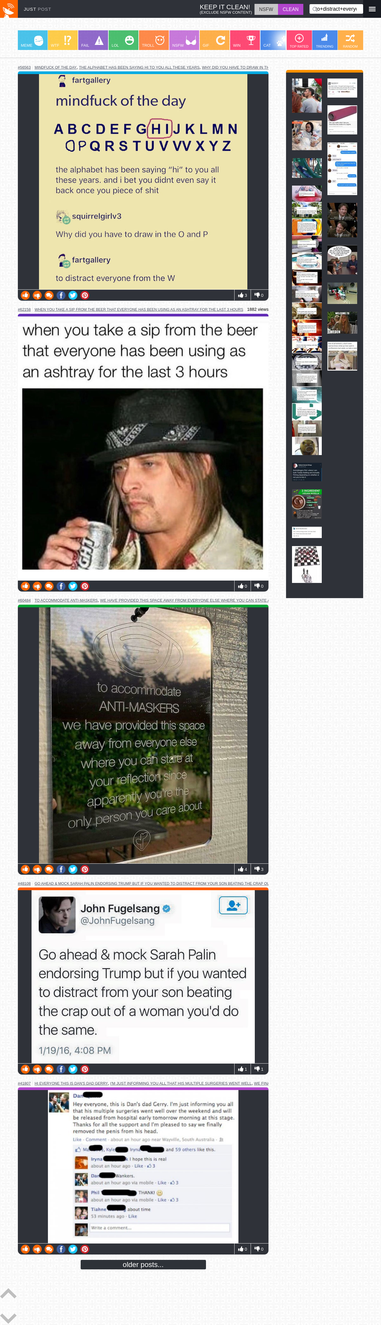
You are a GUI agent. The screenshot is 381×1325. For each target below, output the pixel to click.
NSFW (184, 42)
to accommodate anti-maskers (66, 600)
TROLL (153, 42)
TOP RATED (299, 41)
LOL (123, 42)
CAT (275, 42)
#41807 (24, 1083)
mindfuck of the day (55, 67)
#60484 (24, 600)
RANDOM (350, 41)
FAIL (92, 42)
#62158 (24, 309)
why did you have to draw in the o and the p (249, 67)
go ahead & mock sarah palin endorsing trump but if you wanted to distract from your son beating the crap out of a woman (165, 884)
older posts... (143, 1264)
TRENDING (324, 40)
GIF (214, 42)
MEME (32, 42)
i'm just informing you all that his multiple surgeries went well (181, 1083)
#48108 (24, 883)
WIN (244, 42)
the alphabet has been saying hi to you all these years (139, 67)
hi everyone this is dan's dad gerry (71, 1083)
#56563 (24, 67)
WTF (61, 42)
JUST (37, 9)
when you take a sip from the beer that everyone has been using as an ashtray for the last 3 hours (139, 310)
